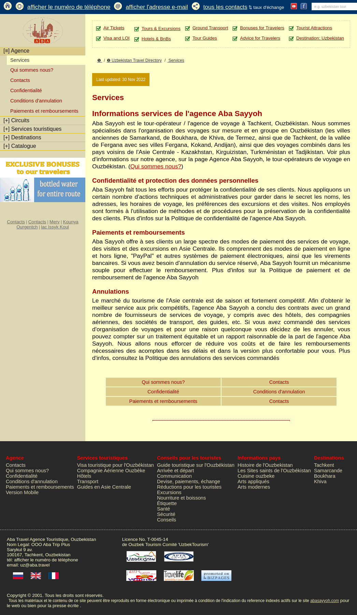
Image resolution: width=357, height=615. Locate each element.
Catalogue (19, 146)
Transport (87, 481)
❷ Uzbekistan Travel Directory (134, 60)
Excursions (169, 492)
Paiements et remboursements (44, 111)
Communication (174, 476)
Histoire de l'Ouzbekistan (265, 465)
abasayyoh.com (324, 600)
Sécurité (166, 514)
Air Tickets (113, 27)
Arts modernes (254, 487)
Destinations (22, 137)
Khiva (320, 481)
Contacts (20, 80)
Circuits (16, 120)
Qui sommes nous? (31, 70)
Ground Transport (210, 27)
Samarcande (328, 470)
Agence (16, 51)
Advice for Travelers (260, 38)
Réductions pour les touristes (189, 487)
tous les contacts (225, 6)
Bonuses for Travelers (262, 27)
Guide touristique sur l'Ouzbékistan (195, 465)
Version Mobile (22, 492)
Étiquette (167, 503)
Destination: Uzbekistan (320, 38)
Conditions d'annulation (36, 100)
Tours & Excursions (161, 28)
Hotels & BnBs (156, 38)
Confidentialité (26, 90)
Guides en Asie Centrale (104, 487)
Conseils (166, 519)
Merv (54, 221)
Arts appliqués (253, 481)
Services (175, 60)
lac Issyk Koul (55, 226)
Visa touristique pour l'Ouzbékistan (115, 465)
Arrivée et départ (175, 470)
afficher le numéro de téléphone (68, 6)
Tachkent (324, 465)
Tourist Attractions (314, 27)
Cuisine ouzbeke (256, 476)
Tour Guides (204, 38)
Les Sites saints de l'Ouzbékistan (274, 470)
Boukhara (324, 476)
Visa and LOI (116, 38)
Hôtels (84, 476)
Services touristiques (32, 129)
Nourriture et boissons (181, 498)
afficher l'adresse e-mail (157, 6)
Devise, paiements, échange (188, 481)
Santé (163, 509)
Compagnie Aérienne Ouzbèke (111, 470)
